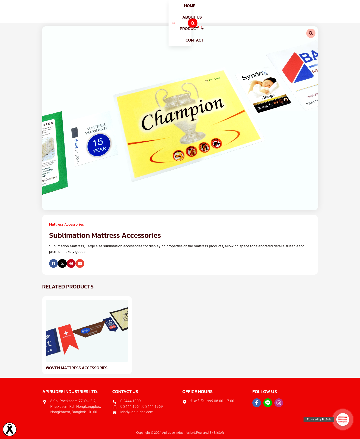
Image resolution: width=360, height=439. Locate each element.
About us (159, 11)
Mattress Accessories (66, 224)
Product (191, 11)
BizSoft (219, 432)
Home (135, 11)
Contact (222, 11)
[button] (53, 263)
